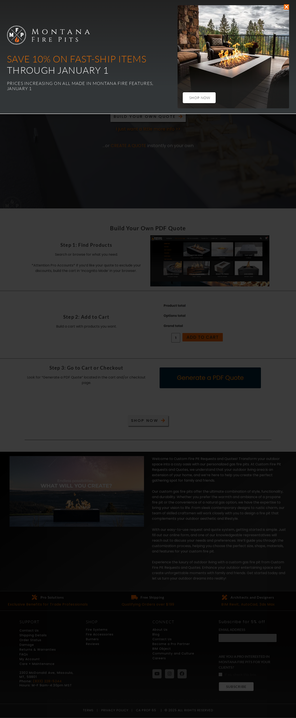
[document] (148, 359)
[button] (286, 7)
